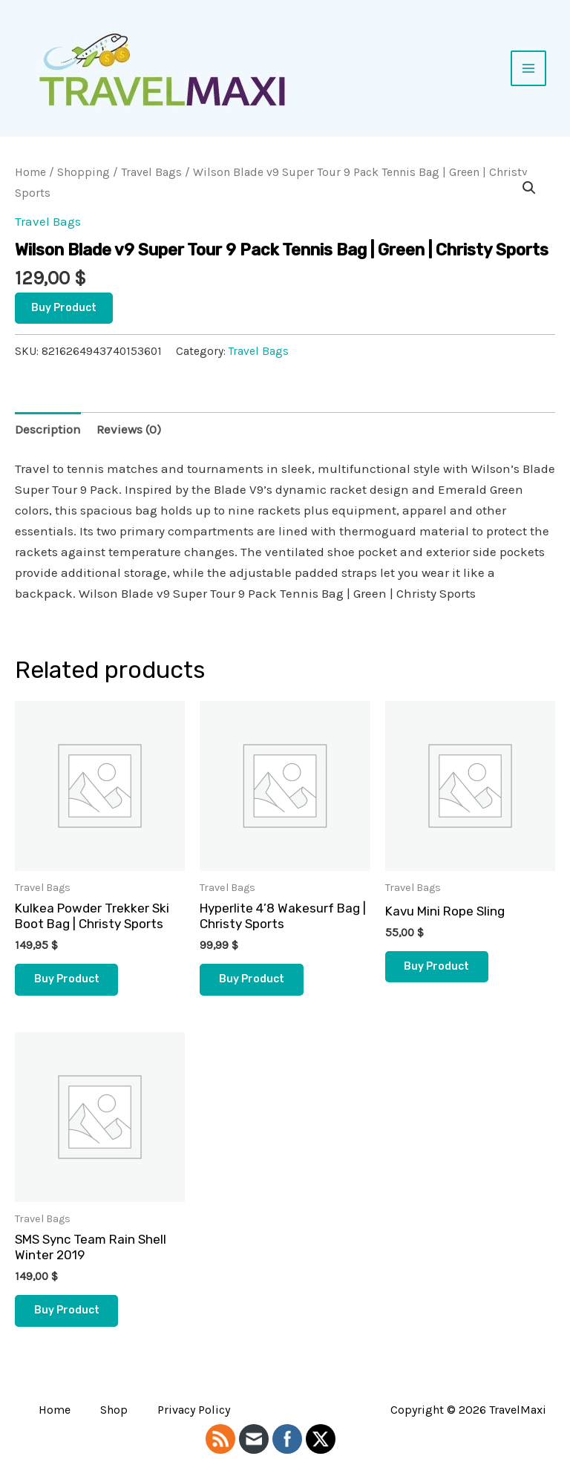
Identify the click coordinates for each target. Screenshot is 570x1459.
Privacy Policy (193, 1410)
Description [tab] (48, 429)
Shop (114, 1410)
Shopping (83, 172)
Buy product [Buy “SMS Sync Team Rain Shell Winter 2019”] (66, 1310)
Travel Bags (151, 172)
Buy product (63, 307)
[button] (529, 187)
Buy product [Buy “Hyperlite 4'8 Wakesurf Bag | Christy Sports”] (251, 979)
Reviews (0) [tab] (128, 429)
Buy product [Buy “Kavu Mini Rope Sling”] (437, 966)
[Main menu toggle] (528, 68)
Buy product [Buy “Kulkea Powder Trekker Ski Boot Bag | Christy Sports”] (66, 979)
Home (30, 172)
